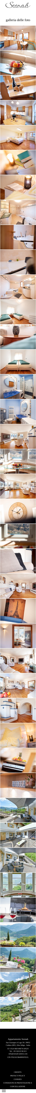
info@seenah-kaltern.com (18, 1054)
